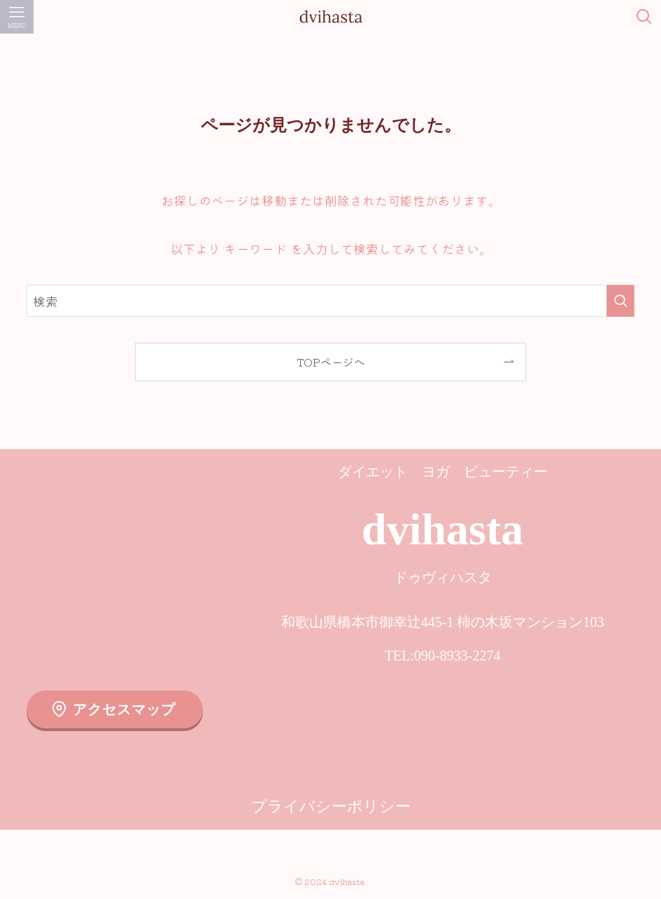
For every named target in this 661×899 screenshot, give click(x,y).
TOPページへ (331, 361)
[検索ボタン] (644, 17)
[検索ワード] (330, 301)
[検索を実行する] (620, 301)
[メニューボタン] (17, 17)
